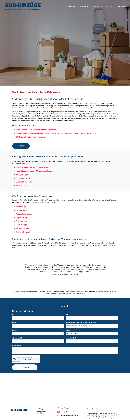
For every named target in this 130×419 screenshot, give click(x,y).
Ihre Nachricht (17, 349)
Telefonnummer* (71, 318)
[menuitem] (73, 6)
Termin (68, 334)
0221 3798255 (65, 412)
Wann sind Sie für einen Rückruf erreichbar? (81, 326)
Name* (14, 318)
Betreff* (15, 334)
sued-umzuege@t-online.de (69, 415)
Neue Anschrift (71, 341)
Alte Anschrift (17, 341)
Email (14, 326)
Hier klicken (27, 362)
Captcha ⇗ (16, 365)
